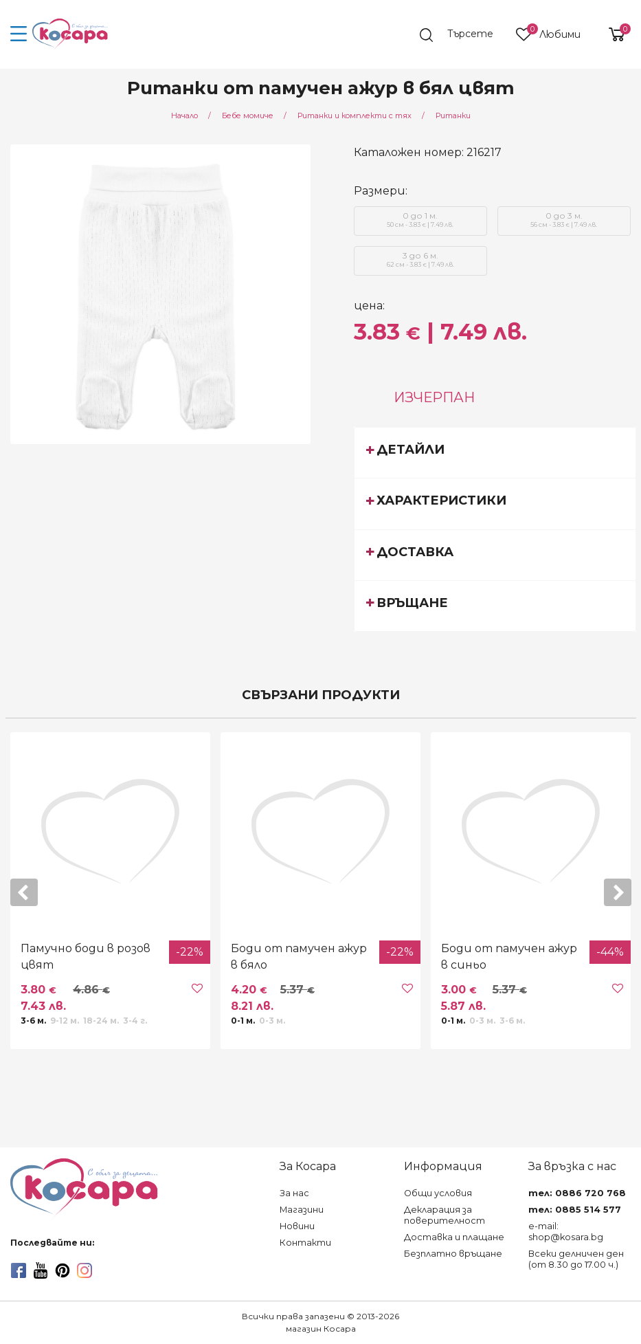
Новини (297, 1226)
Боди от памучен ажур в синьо (509, 956)
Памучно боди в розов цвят (85, 956)
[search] (463, 35)
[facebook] (18, 1270)
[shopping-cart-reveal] (611, 34)
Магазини (302, 1209)
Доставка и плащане (454, 1237)
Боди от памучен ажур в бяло (299, 956)
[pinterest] (62, 1270)
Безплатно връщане (453, 1253)
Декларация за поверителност (444, 1215)
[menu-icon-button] (18, 34)
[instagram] (84, 1270)
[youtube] (40, 1270)
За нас (294, 1193)
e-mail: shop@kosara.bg (565, 1231)
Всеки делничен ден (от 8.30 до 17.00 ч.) (576, 1259)
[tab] (495, 452)
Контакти (305, 1242)
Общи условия (438, 1193)
